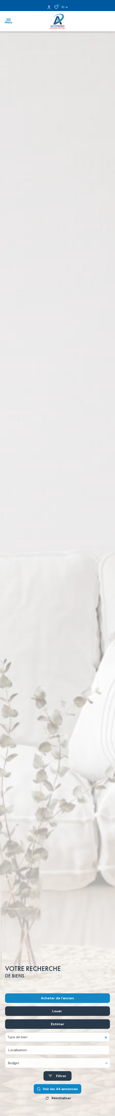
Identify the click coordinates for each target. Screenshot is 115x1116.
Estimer (57, 1035)
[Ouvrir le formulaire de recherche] (57, 1087)
